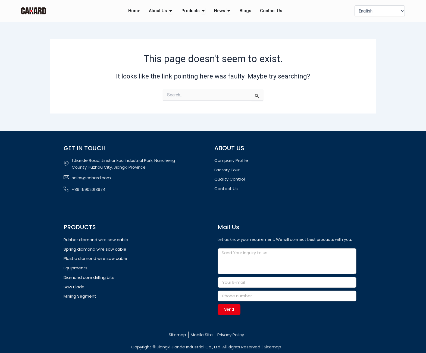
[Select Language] (380, 10)
